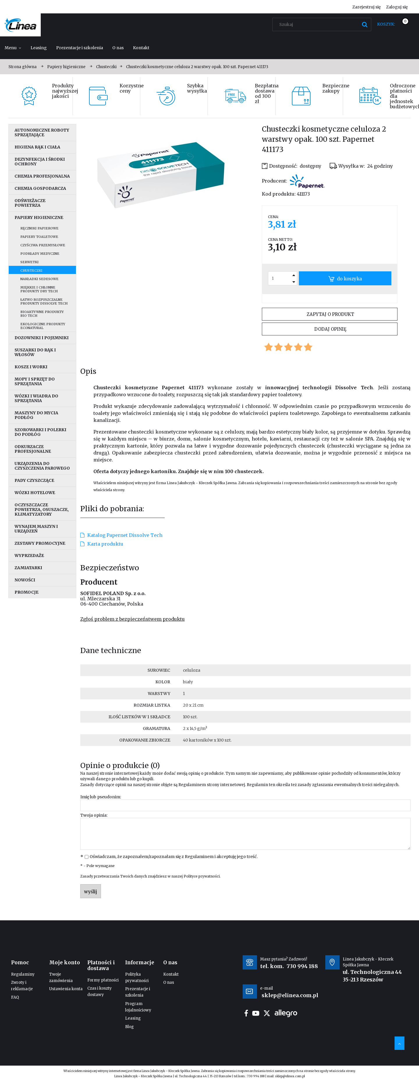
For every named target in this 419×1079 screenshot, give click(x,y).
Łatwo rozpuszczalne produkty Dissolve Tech (44, 301)
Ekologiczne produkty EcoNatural (42, 326)
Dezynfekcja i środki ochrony (40, 162)
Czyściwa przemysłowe (42, 245)
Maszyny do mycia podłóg (36, 415)
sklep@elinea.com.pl (290, 1076)
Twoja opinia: (93, 815)
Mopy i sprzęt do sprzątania (35, 381)
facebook (246, 1013)
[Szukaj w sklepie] (323, 24)
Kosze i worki (31, 366)
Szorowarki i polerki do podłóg (40, 432)
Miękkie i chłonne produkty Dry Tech (39, 289)
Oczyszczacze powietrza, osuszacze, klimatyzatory (42, 509)
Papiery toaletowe (39, 237)
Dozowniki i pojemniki (42, 337)
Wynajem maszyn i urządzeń (36, 529)
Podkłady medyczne (39, 254)
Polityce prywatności (202, 876)
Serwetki (29, 262)
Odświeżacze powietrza (30, 203)
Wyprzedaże (29, 555)
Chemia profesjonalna (42, 176)
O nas (168, 982)
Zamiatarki (28, 567)
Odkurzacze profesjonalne (33, 449)
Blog (129, 1026)
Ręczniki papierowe (39, 228)
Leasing (133, 1018)
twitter (266, 1013)
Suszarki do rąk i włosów (35, 352)
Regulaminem (192, 784)
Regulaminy (23, 974)
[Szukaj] (364, 24)
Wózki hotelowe (35, 492)
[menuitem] (13, 47)
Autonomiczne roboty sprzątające (42, 132)
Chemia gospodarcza (40, 188)
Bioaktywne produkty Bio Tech (42, 314)
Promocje (26, 592)
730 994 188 (302, 966)
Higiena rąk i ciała (37, 147)
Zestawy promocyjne (40, 543)
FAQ (15, 997)
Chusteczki (31, 270)
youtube (255, 1013)
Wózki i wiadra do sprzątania (36, 398)
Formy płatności (103, 980)
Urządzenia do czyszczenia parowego (42, 466)
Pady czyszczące (34, 480)
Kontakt (171, 974)
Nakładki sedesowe (39, 279)
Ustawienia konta (66, 988)
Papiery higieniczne (39, 217)
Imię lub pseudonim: (100, 796)
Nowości (25, 580)
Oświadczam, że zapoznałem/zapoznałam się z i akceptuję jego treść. (174, 856)
